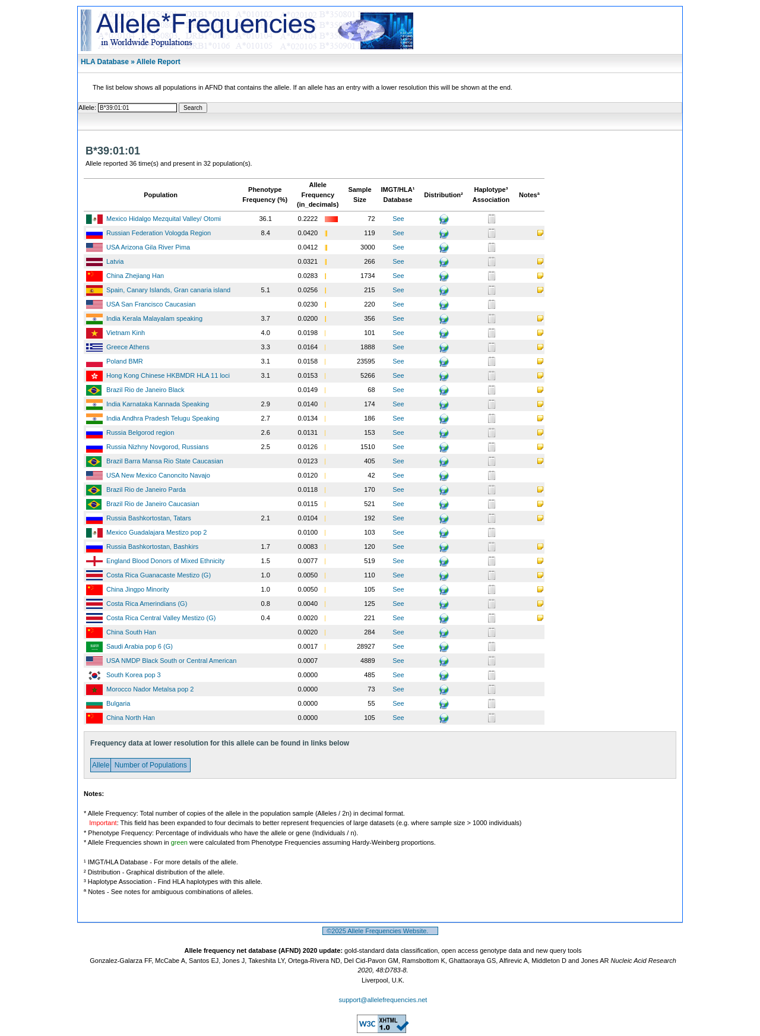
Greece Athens (128, 346)
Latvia (115, 261)
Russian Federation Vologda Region (158, 232)
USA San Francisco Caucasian (150, 304)
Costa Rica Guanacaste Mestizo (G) (158, 575)
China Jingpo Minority (137, 589)
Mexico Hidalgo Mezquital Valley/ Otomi (163, 218)
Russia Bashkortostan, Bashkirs (152, 546)
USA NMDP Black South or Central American (171, 660)
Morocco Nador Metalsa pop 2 (150, 689)
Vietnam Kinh (125, 332)
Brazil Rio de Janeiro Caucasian (153, 503)
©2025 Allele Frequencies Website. (380, 930)
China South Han (131, 632)
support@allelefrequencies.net (383, 999)
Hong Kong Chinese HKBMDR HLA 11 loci (168, 375)
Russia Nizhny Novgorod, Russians (157, 446)
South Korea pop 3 (133, 674)
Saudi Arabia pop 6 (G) (139, 646)
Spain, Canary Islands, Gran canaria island (168, 289)
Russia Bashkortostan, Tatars (148, 518)
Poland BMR (124, 361)
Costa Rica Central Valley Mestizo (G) (161, 617)
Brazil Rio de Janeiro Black (145, 389)
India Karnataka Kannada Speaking (157, 404)
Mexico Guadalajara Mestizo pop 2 (156, 532)
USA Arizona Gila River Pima (148, 247)
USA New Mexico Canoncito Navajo (158, 475)
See (398, 218)
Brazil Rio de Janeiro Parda (146, 489)
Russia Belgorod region (140, 432)
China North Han (130, 717)
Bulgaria (118, 703)
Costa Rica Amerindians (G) (146, 603)
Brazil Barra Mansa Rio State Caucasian (164, 461)
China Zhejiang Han (135, 275)
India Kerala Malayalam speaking (154, 318)
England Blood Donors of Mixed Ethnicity (165, 560)
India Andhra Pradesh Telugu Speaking (162, 418)
